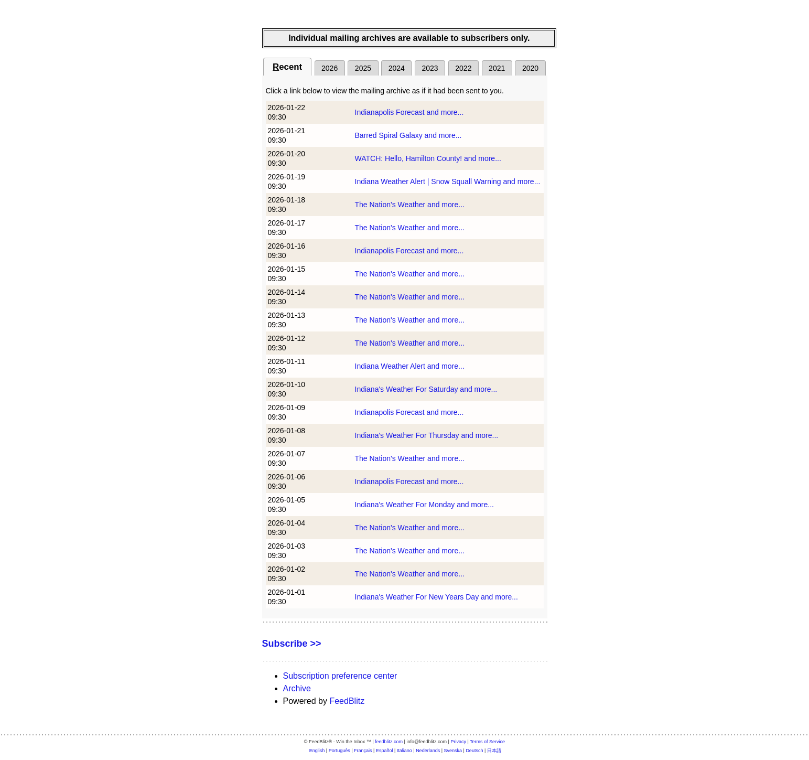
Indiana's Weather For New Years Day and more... (436, 597)
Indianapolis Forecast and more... (409, 112)
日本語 (494, 750)
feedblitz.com (389, 741)
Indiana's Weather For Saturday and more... (426, 389)
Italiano (404, 750)
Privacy (458, 741)
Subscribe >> (291, 643)
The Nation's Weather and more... (410, 204)
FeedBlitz (346, 701)
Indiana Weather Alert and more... (410, 366)
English (317, 750)
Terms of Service (487, 741)
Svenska (453, 750)
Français (363, 750)
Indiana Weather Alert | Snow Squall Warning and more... (448, 181)
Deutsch (474, 750)
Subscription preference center (340, 675)
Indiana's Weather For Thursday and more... (427, 435)
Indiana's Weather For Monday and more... (424, 504)
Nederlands (428, 750)
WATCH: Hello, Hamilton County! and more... (428, 158)
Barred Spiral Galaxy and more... (408, 135)
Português (339, 750)
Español (384, 750)
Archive (297, 688)
